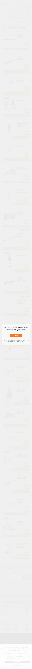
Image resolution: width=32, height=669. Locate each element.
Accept (16, 335)
